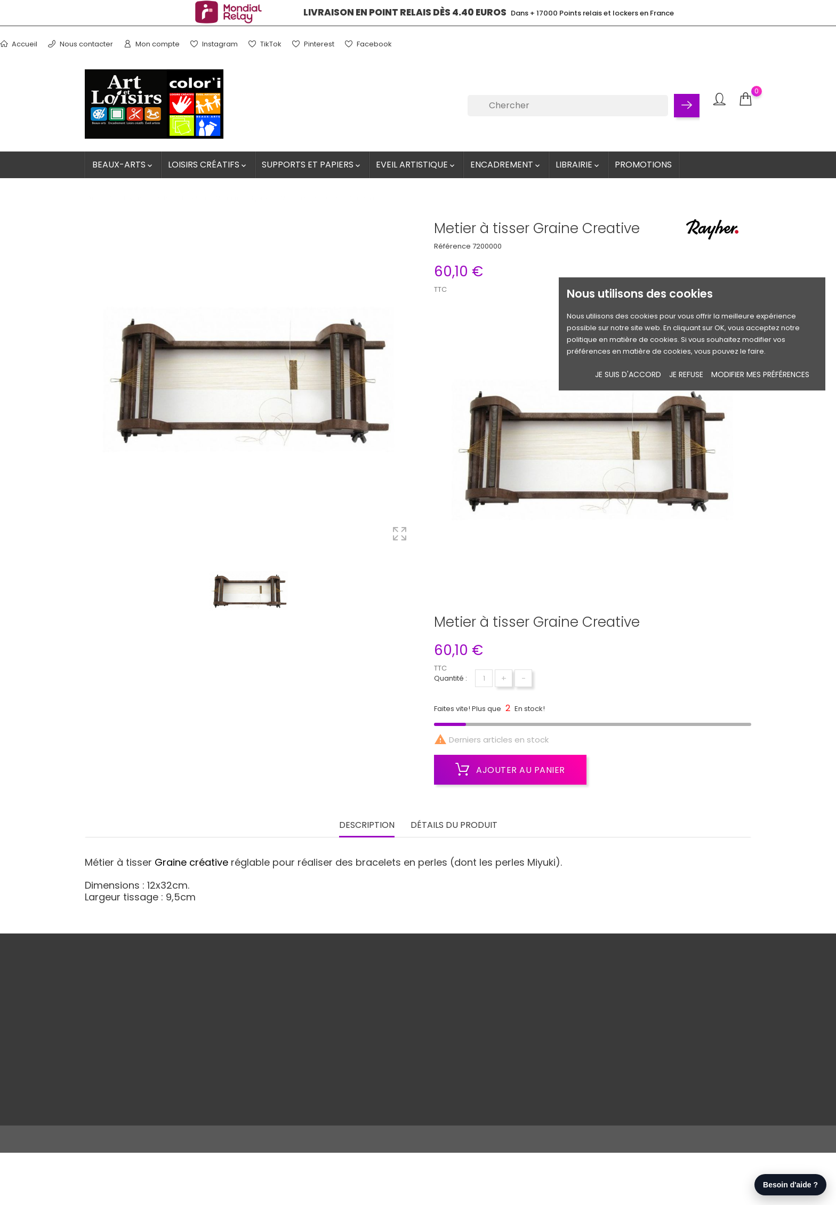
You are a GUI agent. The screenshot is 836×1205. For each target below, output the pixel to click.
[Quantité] (484, 678)
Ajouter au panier (510, 769)
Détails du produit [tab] (454, 823)
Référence (452, 246)
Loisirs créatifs (208, 164)
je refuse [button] (686, 374)
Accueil (18, 44)
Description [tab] (367, 823)
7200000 (487, 246)
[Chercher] (568, 105)
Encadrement (506, 164)
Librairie (578, 164)
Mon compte (152, 44)
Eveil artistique (416, 164)
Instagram (214, 44)
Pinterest (313, 44)
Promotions (643, 164)
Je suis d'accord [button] (628, 374)
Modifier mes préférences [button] (760, 374)
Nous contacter (80, 44)
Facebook (368, 44)
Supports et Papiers (312, 164)
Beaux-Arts (123, 164)
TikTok (265, 44)
